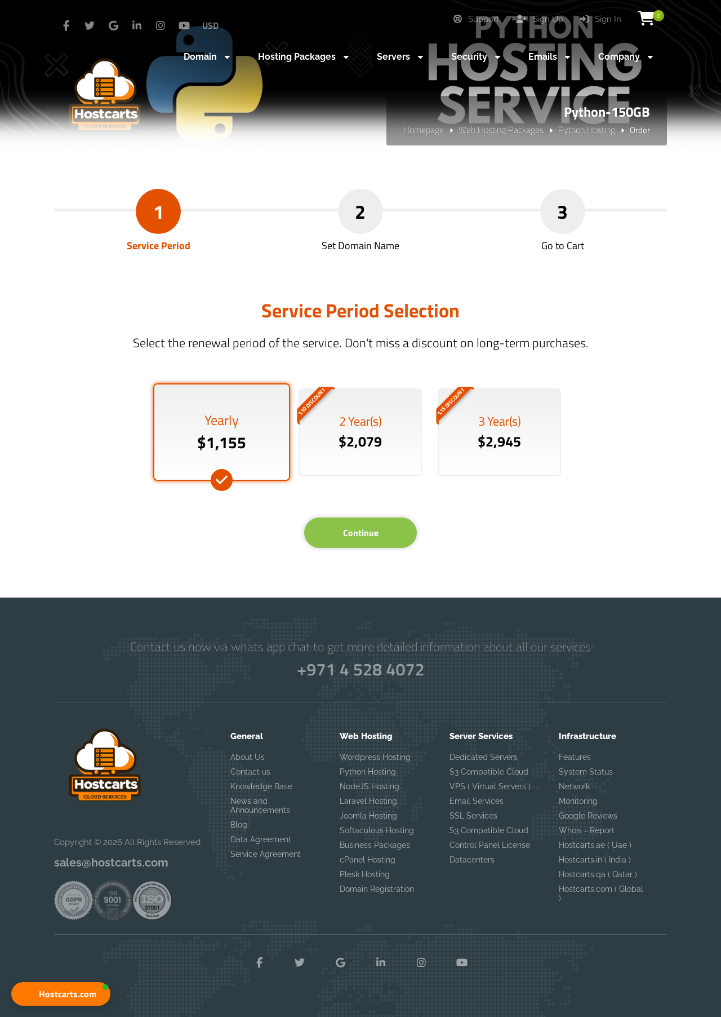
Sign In (600, 19)
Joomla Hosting (368, 815)
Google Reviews (588, 815)
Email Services (476, 801)
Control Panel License (489, 845)
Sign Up (539, 19)
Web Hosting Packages (501, 129)
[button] (60, 994)
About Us (247, 757)
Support (476, 19)
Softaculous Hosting (377, 830)
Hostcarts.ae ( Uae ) (595, 845)
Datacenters (472, 859)
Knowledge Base (261, 786)
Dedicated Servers (483, 757)
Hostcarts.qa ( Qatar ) (598, 874)
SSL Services (473, 815)
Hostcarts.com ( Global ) (601, 894)
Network (574, 786)
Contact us (250, 771)
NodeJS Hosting (369, 786)
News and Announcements (260, 806)
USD (210, 25)
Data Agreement (260, 839)
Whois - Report (587, 830)
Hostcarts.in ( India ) (595, 859)
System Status (586, 771)
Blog (238, 824)
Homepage (423, 129)
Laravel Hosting (368, 801)
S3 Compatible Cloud (488, 771)
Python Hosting (586, 129)
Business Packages (375, 845)
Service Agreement (265, 854)
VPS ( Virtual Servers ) (490, 786)
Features (575, 757)
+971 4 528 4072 (360, 669)
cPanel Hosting (367, 859)
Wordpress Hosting (375, 757)
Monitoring (578, 801)
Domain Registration (377, 889)
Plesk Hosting (365, 874)
